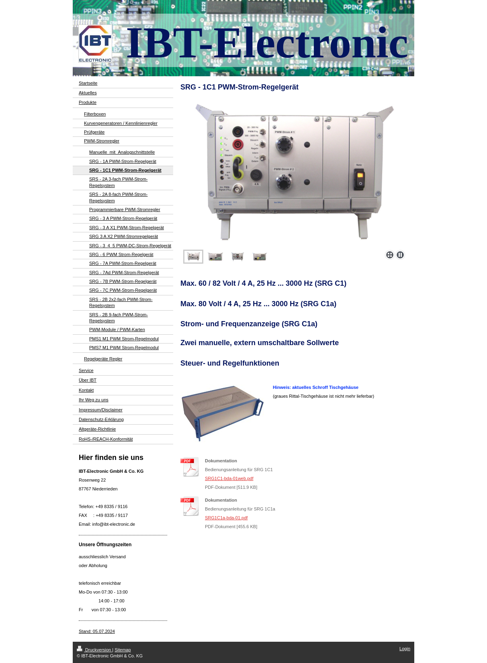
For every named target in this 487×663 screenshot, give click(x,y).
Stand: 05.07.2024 (97, 631)
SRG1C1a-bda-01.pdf (226, 517)
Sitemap (123, 649)
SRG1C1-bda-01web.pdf (229, 478)
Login (404, 648)
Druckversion (94, 649)
